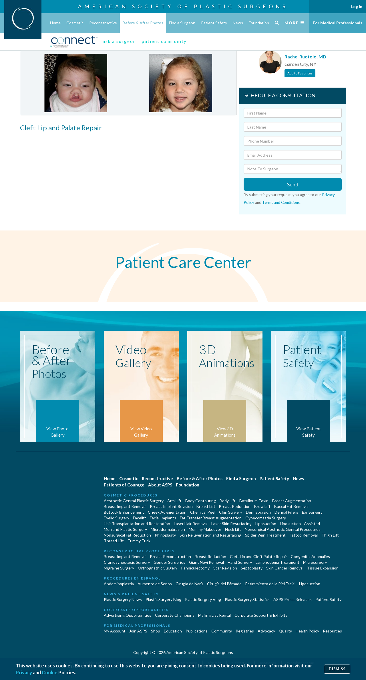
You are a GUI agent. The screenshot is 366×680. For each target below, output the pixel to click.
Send (292, 184)
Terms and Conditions (281, 202)
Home (55, 22)
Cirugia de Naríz (189, 583)
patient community (164, 41)
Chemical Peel (202, 512)
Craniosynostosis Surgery (127, 562)
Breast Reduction (234, 506)
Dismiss (337, 669)
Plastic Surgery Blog (163, 599)
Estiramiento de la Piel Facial (270, 583)
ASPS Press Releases (292, 599)
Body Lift (228, 500)
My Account (115, 630)
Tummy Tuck (139, 540)
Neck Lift (233, 529)
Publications (197, 630)
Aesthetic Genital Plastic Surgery (134, 500)
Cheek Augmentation (167, 512)
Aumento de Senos (155, 583)
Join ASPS (138, 630)
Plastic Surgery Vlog (203, 599)
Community (221, 630)
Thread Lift (114, 540)
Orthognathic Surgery (157, 567)
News (238, 22)
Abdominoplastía (119, 583)
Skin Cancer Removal (284, 567)
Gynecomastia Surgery (265, 517)
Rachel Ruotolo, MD (305, 56)
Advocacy (266, 630)
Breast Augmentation (291, 500)
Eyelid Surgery (116, 517)
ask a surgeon (119, 41)
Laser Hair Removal (191, 523)
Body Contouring (200, 500)
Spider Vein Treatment (265, 535)
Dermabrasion (258, 512)
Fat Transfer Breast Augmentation (211, 517)
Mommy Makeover (205, 529)
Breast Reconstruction (170, 556)
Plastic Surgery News (123, 599)
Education (173, 630)
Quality (285, 630)
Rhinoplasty (165, 535)
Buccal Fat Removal (291, 506)
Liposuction (265, 523)
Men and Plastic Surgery (125, 529)
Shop (155, 630)
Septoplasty (251, 567)
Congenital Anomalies (310, 556)
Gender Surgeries (169, 562)
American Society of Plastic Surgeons (183, 6)
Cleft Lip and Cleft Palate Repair (258, 556)
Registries (245, 630)
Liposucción (309, 583)
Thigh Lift (330, 535)
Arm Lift (174, 500)
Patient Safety (214, 22)
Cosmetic (74, 22)
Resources (332, 630)
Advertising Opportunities (127, 615)
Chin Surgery (230, 512)
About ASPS (160, 484)
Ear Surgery (312, 512)
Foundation (259, 22)
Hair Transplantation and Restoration (137, 523)
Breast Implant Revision (171, 506)
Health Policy (307, 630)
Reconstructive (103, 22)
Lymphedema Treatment (277, 562)
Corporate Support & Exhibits (260, 615)
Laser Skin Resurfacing (231, 523)
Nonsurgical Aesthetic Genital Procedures (283, 529)
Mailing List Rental (214, 615)
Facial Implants (163, 517)
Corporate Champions (174, 615)
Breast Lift (205, 506)
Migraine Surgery (119, 567)
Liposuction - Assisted (300, 523)
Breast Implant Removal (125, 506)
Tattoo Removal (303, 535)
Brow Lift (262, 506)
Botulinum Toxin (253, 500)
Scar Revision (225, 567)
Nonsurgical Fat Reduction (127, 535)
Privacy (24, 672)
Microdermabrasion (168, 529)
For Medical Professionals (337, 22)
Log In (356, 6)
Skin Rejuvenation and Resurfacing (210, 535)
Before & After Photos (143, 22)
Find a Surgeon (182, 22)
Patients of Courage (124, 484)
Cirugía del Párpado (224, 583)
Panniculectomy (195, 567)
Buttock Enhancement (124, 512)
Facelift (139, 517)
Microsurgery (315, 562)
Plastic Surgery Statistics (247, 599)
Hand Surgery (240, 562)
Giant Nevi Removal (206, 562)
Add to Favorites (300, 73)
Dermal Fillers (286, 512)
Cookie (49, 672)
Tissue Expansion (323, 567)
